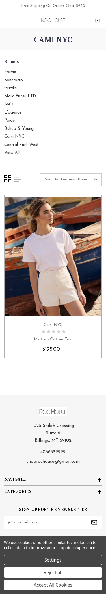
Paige (9, 120)
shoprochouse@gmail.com (53, 461)
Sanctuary (13, 80)
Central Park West (21, 145)
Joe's (8, 104)
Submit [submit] (94, 522)
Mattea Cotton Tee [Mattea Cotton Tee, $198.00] (53, 339)
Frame (10, 72)
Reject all (53, 572)
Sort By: (52, 179)
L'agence (12, 113)
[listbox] (80, 180)
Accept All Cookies (53, 585)
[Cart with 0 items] (97, 20)
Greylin (10, 88)
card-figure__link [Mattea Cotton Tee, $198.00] (53, 257)
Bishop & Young (19, 129)
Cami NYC (14, 137)
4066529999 (53, 452)
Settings (53, 560)
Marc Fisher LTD (20, 96)
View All (12, 153)
